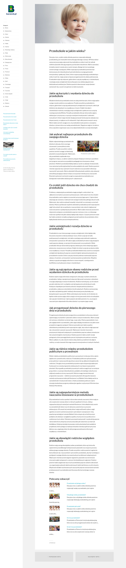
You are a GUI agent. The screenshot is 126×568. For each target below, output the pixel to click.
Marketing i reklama (10, 49)
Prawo (6, 68)
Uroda (6, 97)
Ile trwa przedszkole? (73, 518)
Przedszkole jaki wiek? (74, 506)
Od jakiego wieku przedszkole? (76, 495)
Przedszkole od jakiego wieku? (76, 483)
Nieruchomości (8, 59)
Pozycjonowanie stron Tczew (10, 120)
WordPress (10, 169)
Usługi (6, 100)
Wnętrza (7, 103)
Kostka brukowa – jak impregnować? (8, 149)
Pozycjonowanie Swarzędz (9, 113)
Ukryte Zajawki (8, 93)
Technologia (8, 84)
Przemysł (7, 71)
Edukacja (7, 40)
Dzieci (6, 34)
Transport (7, 87)
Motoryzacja (8, 56)
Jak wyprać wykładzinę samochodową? (8, 133)
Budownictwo (8, 31)
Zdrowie (7, 106)
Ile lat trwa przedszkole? (74, 527)
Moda (6, 53)
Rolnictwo (7, 75)
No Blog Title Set (11, 168)
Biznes (6, 28)
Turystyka (7, 90)
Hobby (6, 43)
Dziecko (7, 37)
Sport (6, 81)
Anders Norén (11, 171)
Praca (6, 65)
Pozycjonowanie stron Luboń (9, 116)
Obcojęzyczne (8, 62)
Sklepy (6, 78)
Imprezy (7, 46)
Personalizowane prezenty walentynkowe (9, 159)
